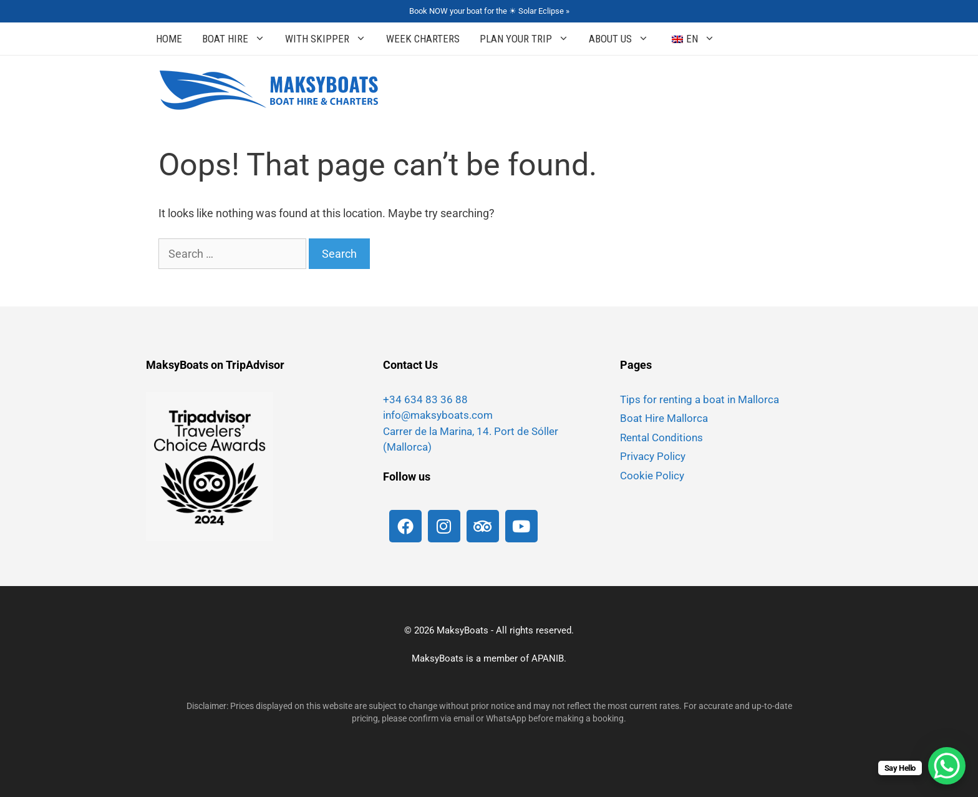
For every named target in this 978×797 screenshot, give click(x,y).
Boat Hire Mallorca (664, 418)
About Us (624, 38)
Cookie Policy (652, 475)
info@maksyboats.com (438, 415)
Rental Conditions (661, 437)
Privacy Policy (652, 456)
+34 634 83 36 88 (425, 399)
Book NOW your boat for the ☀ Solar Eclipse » (489, 11)
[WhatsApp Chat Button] (947, 766)
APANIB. (548, 658)
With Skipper (330, 38)
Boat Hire (238, 38)
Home (169, 38)
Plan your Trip (529, 38)
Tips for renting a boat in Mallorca (699, 399)
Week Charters (423, 38)
